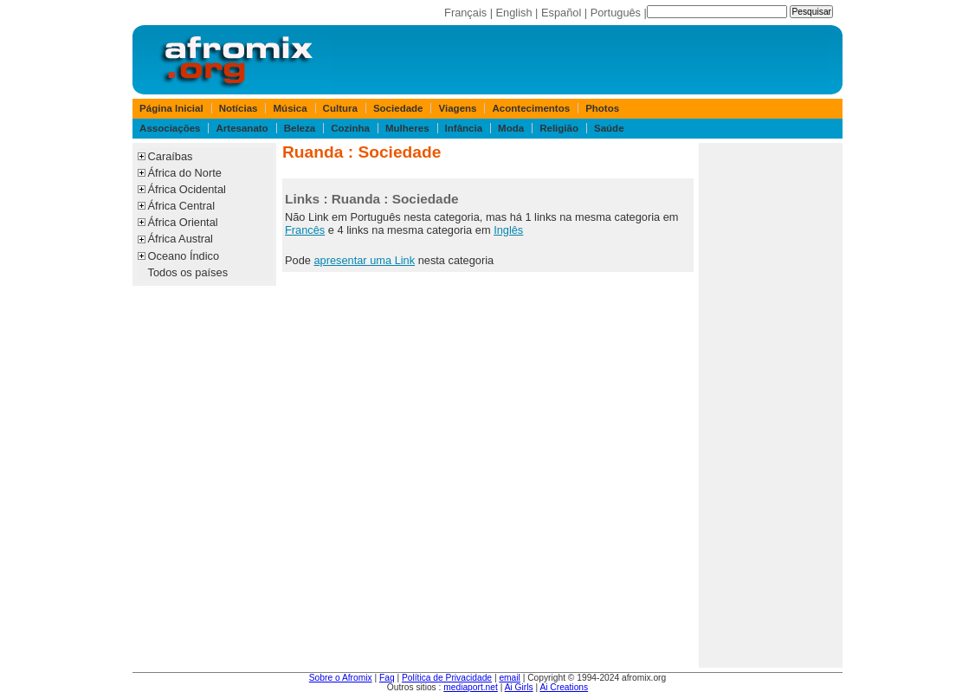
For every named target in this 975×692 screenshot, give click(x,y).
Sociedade (398, 108)
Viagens (458, 108)
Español (561, 12)
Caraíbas (170, 156)
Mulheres (407, 128)
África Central (182, 205)
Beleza (300, 128)
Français (465, 12)
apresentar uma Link (364, 260)
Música (290, 108)
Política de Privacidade (447, 677)
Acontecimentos (532, 108)
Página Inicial (171, 108)
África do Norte (185, 172)
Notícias (238, 108)
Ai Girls (519, 687)
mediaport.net (470, 687)
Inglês (508, 229)
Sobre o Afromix (340, 677)
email (509, 677)
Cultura (340, 108)
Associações (169, 128)
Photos (602, 108)
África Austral (180, 238)
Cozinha (350, 128)
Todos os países (188, 272)
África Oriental (183, 222)
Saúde (609, 128)
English (514, 12)
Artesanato (242, 128)
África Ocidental (187, 189)
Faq (387, 677)
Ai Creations (563, 687)
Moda (511, 128)
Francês (305, 229)
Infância (464, 128)
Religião (558, 128)
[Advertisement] (770, 405)
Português (616, 12)
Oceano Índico (184, 255)
